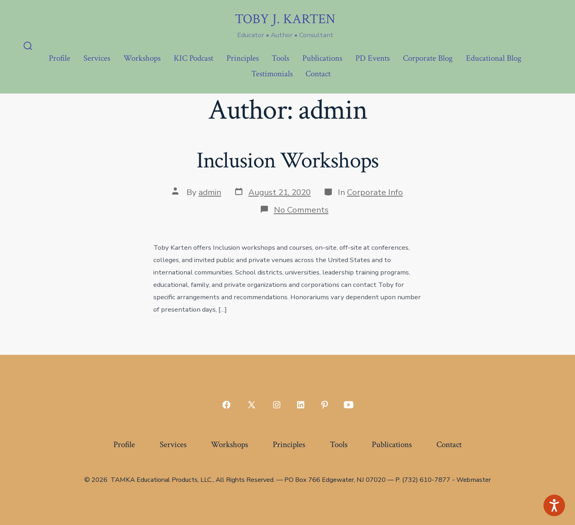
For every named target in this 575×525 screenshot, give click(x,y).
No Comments (301, 209)
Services (96, 58)
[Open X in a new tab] (251, 405)
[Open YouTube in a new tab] (348, 405)
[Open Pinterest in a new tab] (324, 405)
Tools (280, 58)
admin (209, 192)
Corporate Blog (428, 58)
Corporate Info (375, 192)
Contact (318, 73)
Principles (242, 58)
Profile (59, 58)
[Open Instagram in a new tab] (277, 405)
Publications (322, 58)
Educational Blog (493, 58)
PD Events (372, 58)
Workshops (142, 58)
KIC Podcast (193, 58)
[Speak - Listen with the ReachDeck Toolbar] (554, 505)
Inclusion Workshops (287, 160)
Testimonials (272, 73)
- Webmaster (471, 479)
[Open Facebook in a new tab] (226, 405)
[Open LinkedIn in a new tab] (300, 405)
